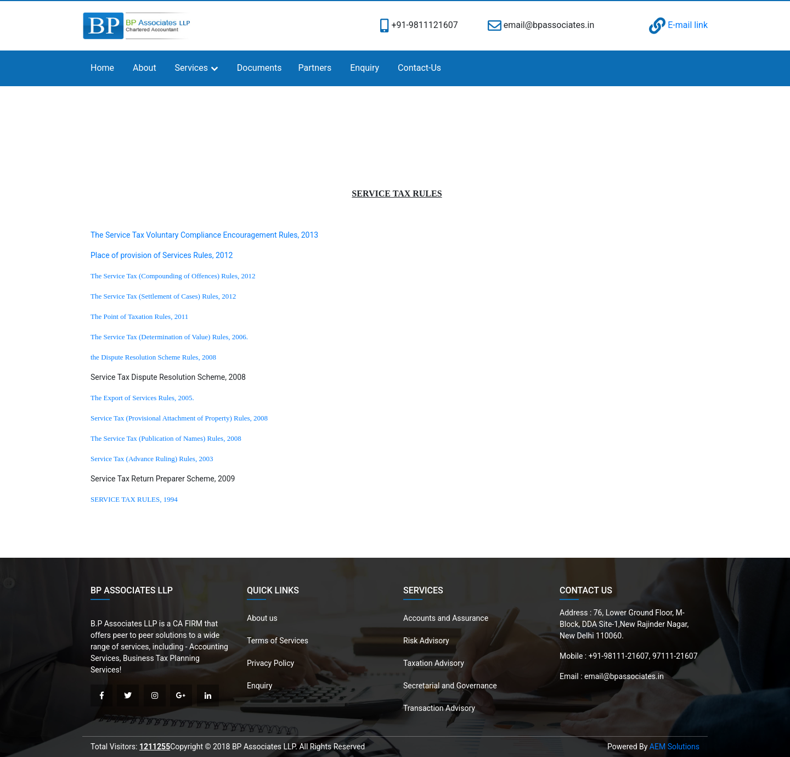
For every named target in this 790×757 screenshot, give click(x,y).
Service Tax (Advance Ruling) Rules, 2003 (152, 459)
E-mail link (678, 25)
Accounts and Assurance (445, 618)
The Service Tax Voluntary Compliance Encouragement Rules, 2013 (204, 235)
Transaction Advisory (439, 708)
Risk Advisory (426, 640)
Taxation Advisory (433, 663)
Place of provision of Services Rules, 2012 (162, 255)
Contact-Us (419, 68)
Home (102, 68)
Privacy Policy (270, 663)
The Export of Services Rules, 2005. (142, 398)
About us (262, 618)
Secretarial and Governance (450, 685)
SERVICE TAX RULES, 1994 (134, 499)
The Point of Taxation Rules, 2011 (139, 316)
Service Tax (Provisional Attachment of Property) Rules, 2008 (179, 418)
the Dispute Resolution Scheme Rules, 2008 (153, 357)
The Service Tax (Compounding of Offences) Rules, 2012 (173, 276)
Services (191, 68)
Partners (315, 68)
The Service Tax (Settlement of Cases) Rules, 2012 (163, 296)
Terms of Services (277, 640)
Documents (259, 68)
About (144, 68)
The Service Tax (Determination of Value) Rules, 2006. (169, 337)
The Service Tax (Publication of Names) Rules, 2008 (166, 438)
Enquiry (364, 68)
